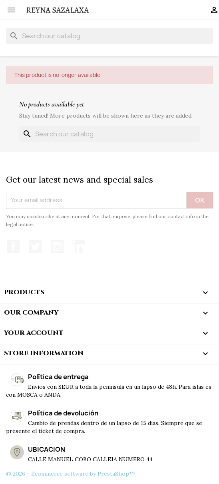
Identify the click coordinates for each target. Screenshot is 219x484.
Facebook (13, 246)
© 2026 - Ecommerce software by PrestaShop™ (70, 473)
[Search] (109, 36)
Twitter (35, 246)
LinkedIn (78, 246)
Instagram (57, 246)
